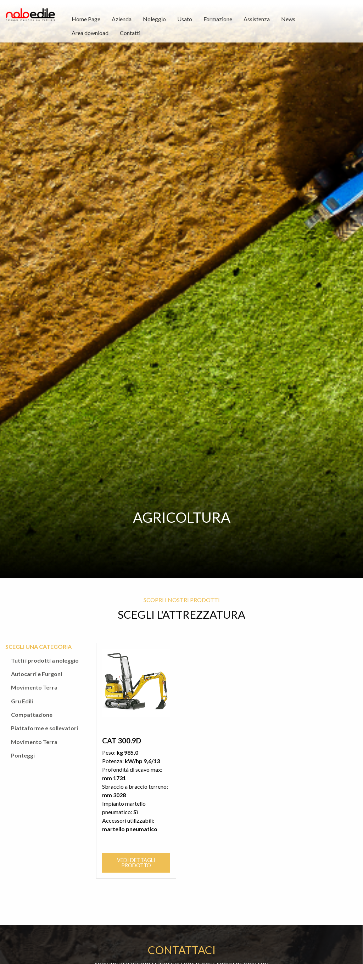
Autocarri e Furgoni (36, 673)
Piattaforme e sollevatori (44, 728)
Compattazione (31, 714)
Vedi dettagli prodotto (136, 858)
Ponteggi (23, 755)
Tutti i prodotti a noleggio (45, 660)
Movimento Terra (34, 687)
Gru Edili (22, 701)
